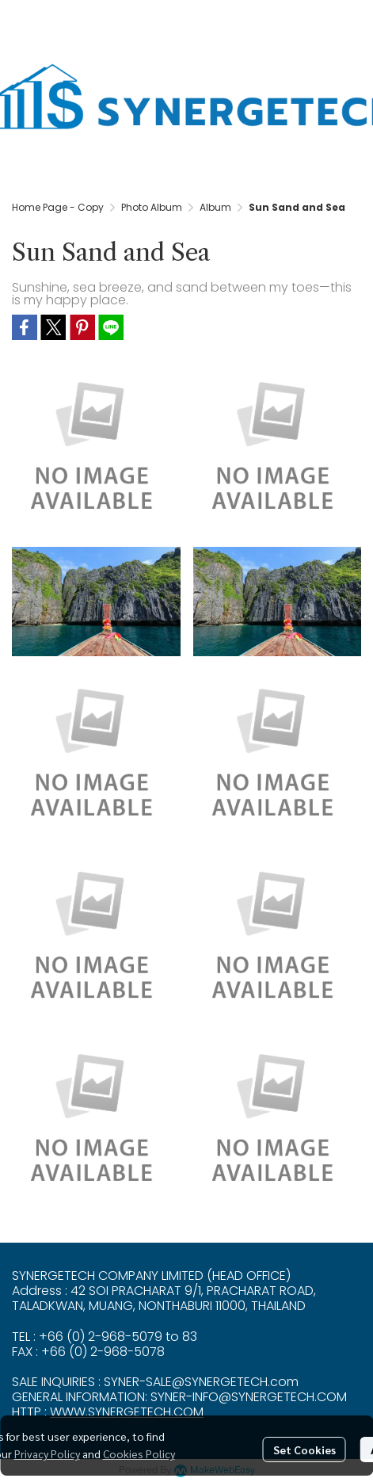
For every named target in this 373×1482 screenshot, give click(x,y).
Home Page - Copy (58, 207)
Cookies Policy (139, 1453)
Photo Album (151, 207)
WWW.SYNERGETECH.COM (127, 1412)
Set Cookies (304, 1449)
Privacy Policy (47, 1453)
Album (215, 207)
